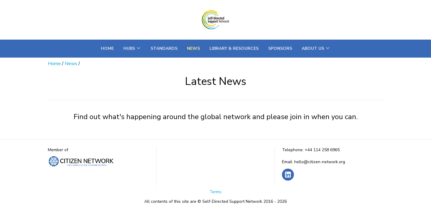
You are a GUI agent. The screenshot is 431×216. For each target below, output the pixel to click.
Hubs (132, 48)
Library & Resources (234, 48)
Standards (164, 48)
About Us (316, 48)
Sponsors (280, 48)
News (193, 48)
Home (107, 48)
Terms (215, 192)
